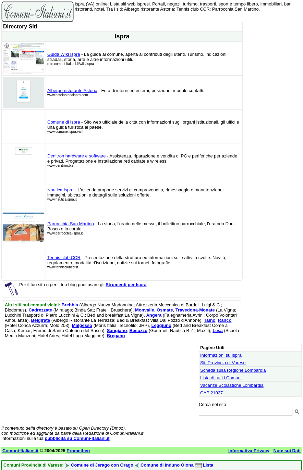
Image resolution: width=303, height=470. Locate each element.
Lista (208, 465)
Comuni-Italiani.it (20, 450)
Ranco (225, 320)
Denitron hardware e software (76, 155)
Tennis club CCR (64, 257)
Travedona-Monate (195, 310)
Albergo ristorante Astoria (72, 90)
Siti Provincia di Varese (223, 362)
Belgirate (40, 320)
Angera (153, 315)
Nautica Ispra (60, 189)
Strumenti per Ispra (126, 284)
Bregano (116, 335)
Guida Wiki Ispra (63, 54)
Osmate (165, 310)
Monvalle (144, 310)
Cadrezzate (40, 310)
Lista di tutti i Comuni (221, 377)
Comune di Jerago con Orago (102, 465)
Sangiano (117, 330)
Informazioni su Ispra (221, 355)
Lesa (218, 330)
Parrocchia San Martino (70, 223)
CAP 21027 (211, 392)
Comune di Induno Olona (167, 465)
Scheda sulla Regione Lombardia (233, 370)
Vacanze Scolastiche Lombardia (232, 385)
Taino (210, 320)
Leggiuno (161, 325)
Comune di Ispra (63, 122)
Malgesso (82, 325)
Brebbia (69, 304)
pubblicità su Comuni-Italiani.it (77, 438)
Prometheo (78, 450)
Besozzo (138, 330)
